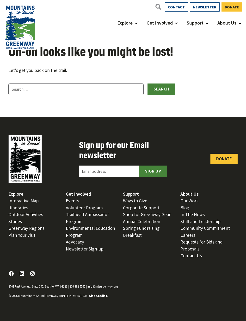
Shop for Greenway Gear (147, 214)
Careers (187, 235)
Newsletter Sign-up (85, 249)
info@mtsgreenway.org (102, 286)
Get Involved (160, 23)
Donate (232, 7)
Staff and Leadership (200, 221)
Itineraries (18, 208)
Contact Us (191, 255)
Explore (125, 23)
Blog (184, 208)
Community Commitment (205, 228)
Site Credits (98, 296)
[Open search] (158, 6)
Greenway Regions (26, 228)
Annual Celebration (141, 221)
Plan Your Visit (21, 235)
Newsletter (204, 7)
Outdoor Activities (25, 214)
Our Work (189, 201)
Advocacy (75, 242)
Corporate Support (141, 208)
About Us (226, 23)
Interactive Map (23, 201)
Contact (176, 7)
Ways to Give (135, 201)
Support (195, 23)
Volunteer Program (84, 208)
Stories (15, 221)
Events (72, 201)
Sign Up (153, 171)
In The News (192, 214)
